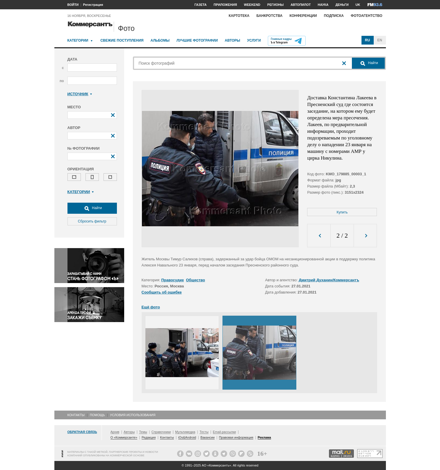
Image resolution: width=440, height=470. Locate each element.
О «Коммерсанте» (124, 437)
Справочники (161, 432)
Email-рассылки (224, 432)
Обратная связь (82, 432)
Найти (92, 208)
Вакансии (207, 437)
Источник (79, 94)
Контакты (76, 415)
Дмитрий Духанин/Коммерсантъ (329, 280)
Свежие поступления (121, 40)
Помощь (97, 415)
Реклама (264, 437)
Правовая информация (236, 437)
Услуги (254, 40)
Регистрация (93, 4)
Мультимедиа (185, 432)
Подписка (334, 16)
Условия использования (132, 415)
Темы (143, 432)
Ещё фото (151, 307)
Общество (195, 280)
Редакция (149, 437)
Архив (115, 432)
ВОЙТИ (73, 4)
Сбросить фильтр (92, 221)
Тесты (204, 432)
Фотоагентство (366, 16)
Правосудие (172, 280)
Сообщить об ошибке (162, 292)
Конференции (303, 16)
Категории (77, 40)
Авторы (232, 40)
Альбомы (160, 40)
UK (358, 4)
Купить (342, 212)
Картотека (239, 16)
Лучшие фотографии (197, 40)
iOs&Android (187, 437)
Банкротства (269, 16)
